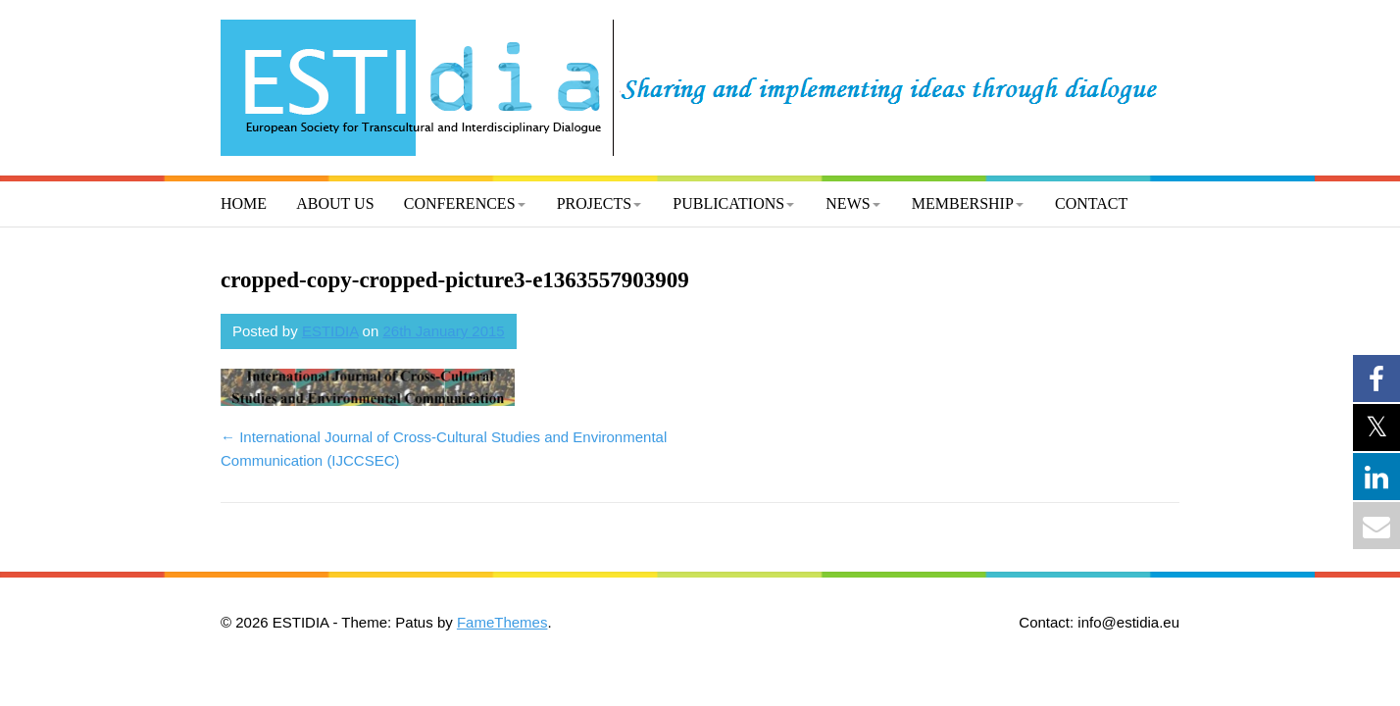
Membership (963, 203)
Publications (728, 203)
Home (244, 203)
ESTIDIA (330, 331)
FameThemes (502, 622)
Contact (1091, 203)
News (847, 203)
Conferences (460, 203)
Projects (594, 203)
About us (335, 203)
